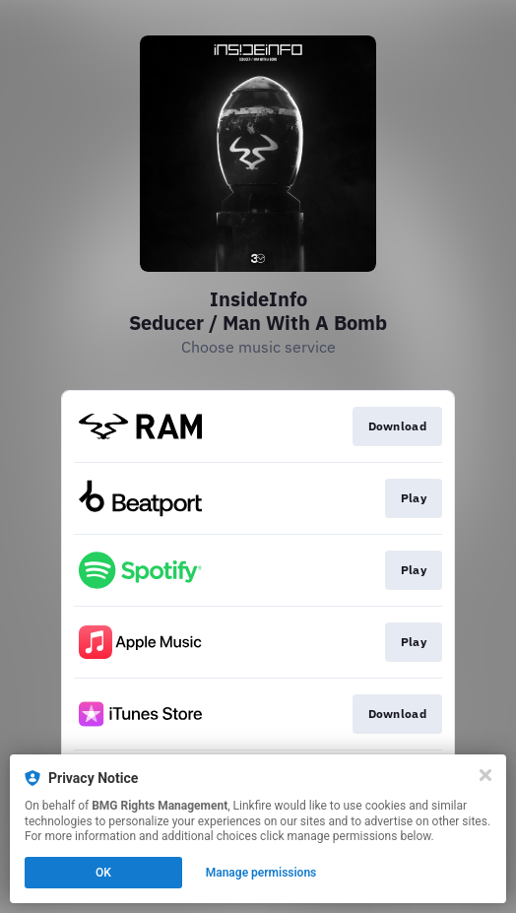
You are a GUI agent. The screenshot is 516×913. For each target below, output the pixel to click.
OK (103, 873)
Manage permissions (261, 873)
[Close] (485, 775)
